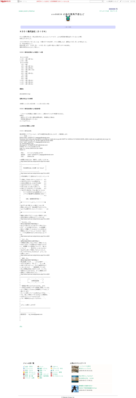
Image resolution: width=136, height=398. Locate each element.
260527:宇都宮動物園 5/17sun (88, 388)
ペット (40, 366)
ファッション (28, 368)
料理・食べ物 (28, 376)
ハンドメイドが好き (85, 366)
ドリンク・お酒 (28, 378)
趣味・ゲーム (23, 1)
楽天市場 (132, 1)
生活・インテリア (29, 374)
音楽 (39, 372)
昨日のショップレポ (85, 368)
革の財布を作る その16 (86, 378)
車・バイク (55, 370)
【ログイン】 (114, 11)
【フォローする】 (104, 11)
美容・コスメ (28, 370)
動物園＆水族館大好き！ (86, 386)
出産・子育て (28, 366)
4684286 (112, 9)
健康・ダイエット (29, 372)
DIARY (26, 11)
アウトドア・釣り (57, 368)
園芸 (39, 378)
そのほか (54, 374)
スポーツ (54, 366)
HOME (21, 11)
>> (112, 1)
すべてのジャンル (57, 376)
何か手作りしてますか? (86, 376)
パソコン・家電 (56, 372)
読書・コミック (43, 374)
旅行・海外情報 (43, 376)
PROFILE (32, 11)
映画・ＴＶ (41, 370)
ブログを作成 (125, 1)
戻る (21, 326)
